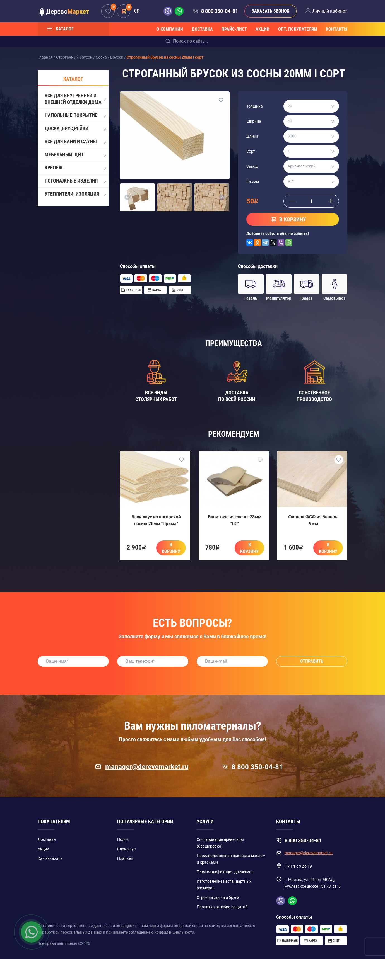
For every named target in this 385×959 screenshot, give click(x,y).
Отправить (311, 661)
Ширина (253, 121)
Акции (263, 29)
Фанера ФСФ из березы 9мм (313, 520)
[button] (127, 197)
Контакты (336, 29)
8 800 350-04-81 (219, 11)
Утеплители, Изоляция (75, 194)
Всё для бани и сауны (75, 142)
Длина (252, 136)
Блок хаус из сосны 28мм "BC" (234, 520)
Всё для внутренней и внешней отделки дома (75, 99)
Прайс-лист (234, 29)
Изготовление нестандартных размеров (224, 884)
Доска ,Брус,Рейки (75, 128)
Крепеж (75, 168)
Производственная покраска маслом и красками (231, 859)
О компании (170, 29)
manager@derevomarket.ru (141, 766)
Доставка (202, 29)
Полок (123, 839)
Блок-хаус (126, 849)
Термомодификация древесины (225, 872)
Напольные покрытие (75, 115)
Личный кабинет (329, 11)
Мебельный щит (75, 155)
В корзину (171, 548)
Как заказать (50, 858)
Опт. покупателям (297, 29)
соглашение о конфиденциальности (161, 932)
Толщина (254, 106)
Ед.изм (252, 181)
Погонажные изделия (75, 181)
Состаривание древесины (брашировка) (220, 842)
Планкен (125, 858)
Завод (252, 166)
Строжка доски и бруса (218, 897)
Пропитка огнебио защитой (222, 907)
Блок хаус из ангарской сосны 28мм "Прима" (156, 520)
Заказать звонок (270, 11)
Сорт (250, 151)
